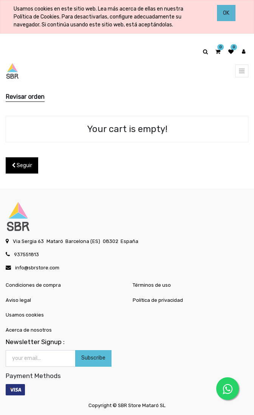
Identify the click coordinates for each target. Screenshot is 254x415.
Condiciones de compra (33, 285)
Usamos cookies (25, 315)
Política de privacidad (158, 300)
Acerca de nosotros (29, 330)
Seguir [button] (22, 165)
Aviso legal (18, 300)
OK (226, 13)
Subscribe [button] (93, 358)
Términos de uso (152, 285)
